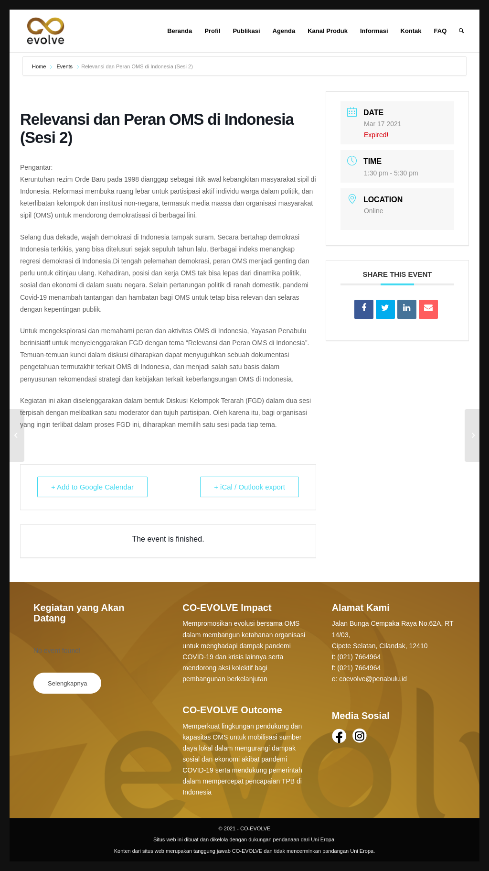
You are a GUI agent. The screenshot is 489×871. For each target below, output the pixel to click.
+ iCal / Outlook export (249, 487)
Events (64, 66)
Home (39, 66)
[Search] (461, 31)
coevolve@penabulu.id (373, 679)
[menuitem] (179, 31)
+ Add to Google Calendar (92, 487)
